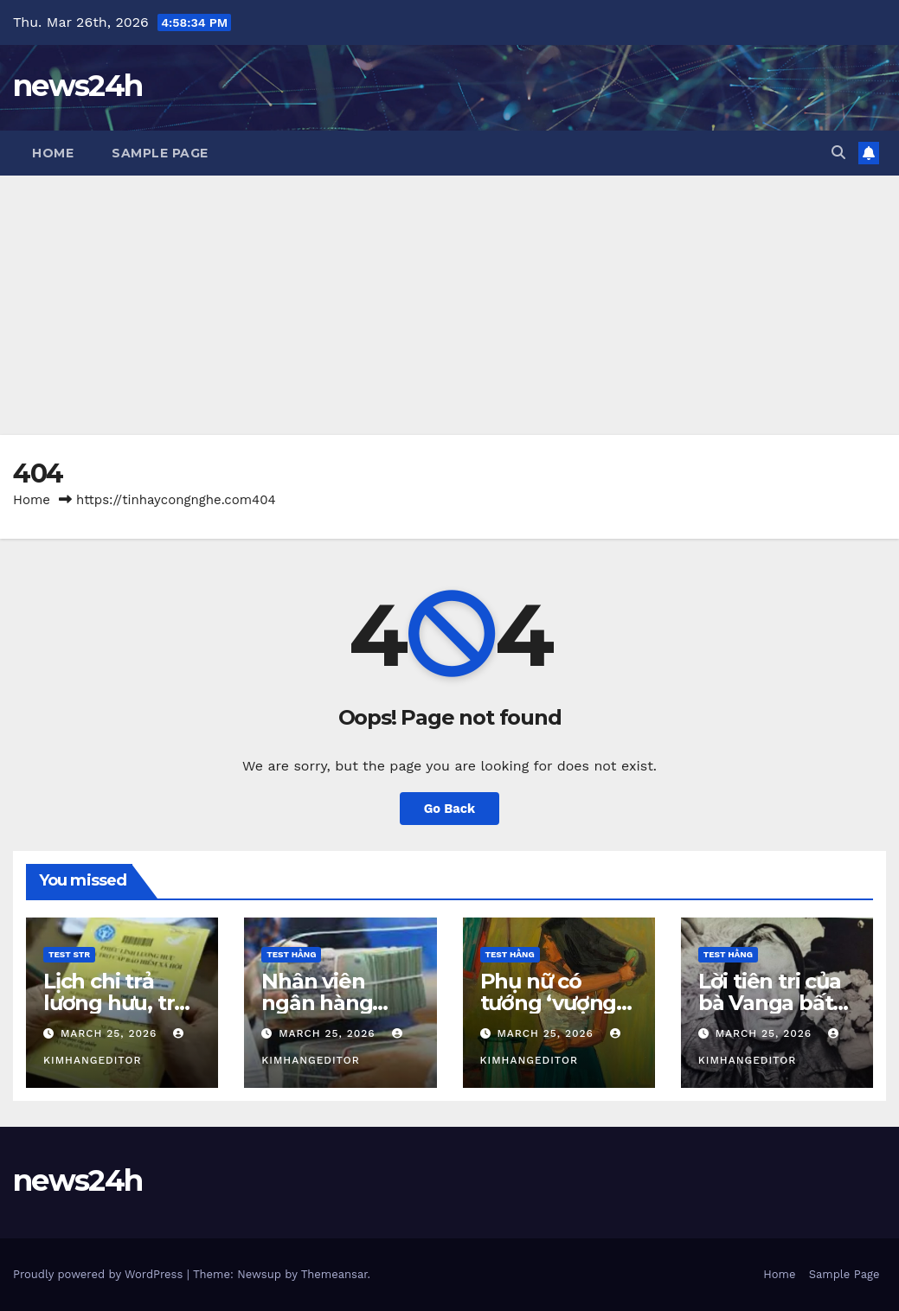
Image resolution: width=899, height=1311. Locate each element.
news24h (77, 85)
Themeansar (334, 1274)
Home (53, 153)
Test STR (69, 954)
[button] (838, 152)
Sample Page (160, 153)
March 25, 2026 (111, 1033)
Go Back (450, 808)
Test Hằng (291, 954)
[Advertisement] (449, 305)
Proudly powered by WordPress (100, 1274)
